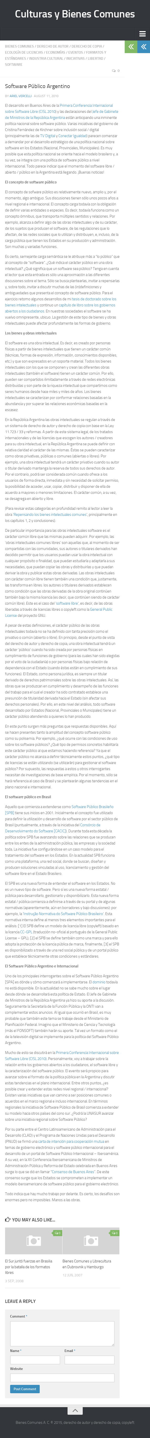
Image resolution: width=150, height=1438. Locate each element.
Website (16, 1369)
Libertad (95, 58)
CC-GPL (26, 932)
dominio (99, 982)
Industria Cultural (46, 58)
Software (14, 64)
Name (16, 1351)
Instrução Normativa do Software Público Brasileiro (63, 914)
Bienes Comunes (19, 46)
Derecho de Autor (53, 46)
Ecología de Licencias (24, 52)
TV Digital (47, 136)
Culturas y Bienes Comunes (75, 14)
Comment (18, 1316)
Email (70, 1351)
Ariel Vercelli (21, 96)
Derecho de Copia (87, 46)
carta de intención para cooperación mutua (71, 1141)
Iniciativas (75, 58)
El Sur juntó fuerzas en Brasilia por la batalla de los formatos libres (28, 1267)
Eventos (75, 52)
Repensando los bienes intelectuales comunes (50, 514)
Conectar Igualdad (72, 136)
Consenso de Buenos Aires (73, 1172)
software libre (67, 603)
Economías (55, 52)
